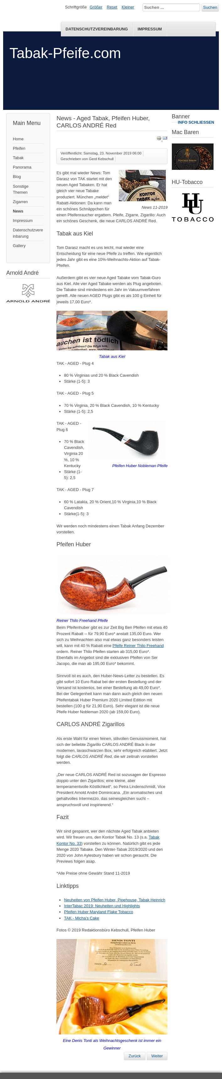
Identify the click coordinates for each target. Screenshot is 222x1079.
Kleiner (128, 7)
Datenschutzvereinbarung (97, 29)
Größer (96, 7)
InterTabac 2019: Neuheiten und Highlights (102, 906)
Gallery (19, 245)
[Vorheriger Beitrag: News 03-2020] (134, 1056)
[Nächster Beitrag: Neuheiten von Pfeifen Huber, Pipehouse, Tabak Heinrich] (157, 1056)
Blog (17, 176)
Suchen (210, 7)
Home (18, 139)
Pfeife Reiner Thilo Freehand (138, 645)
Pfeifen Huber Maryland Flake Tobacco (98, 911)
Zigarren (20, 201)
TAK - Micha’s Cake (81, 918)
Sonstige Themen (21, 189)
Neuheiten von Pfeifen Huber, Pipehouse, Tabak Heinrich (114, 900)
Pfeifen (19, 148)
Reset (112, 7)
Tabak (18, 157)
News (18, 211)
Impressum (150, 29)
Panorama (22, 167)
